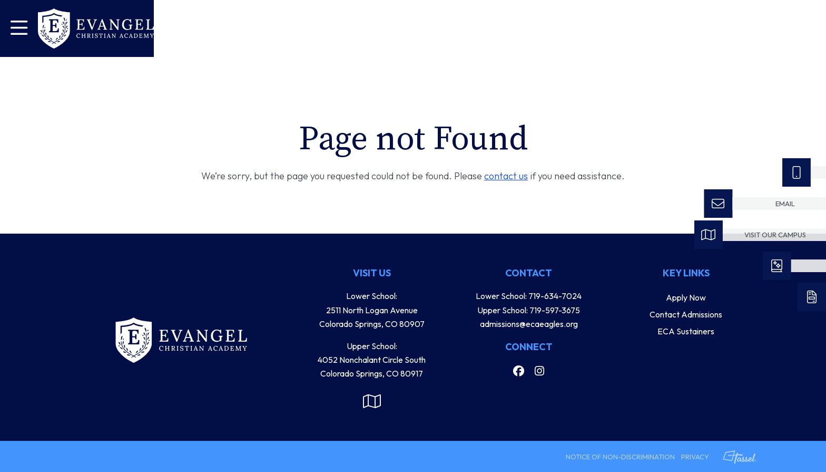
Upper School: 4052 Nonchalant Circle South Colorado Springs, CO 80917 (372, 360)
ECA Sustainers (685, 331)
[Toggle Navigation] (19, 28)
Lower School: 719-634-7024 (529, 296)
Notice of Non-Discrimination (620, 456)
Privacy (695, 456)
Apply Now (686, 297)
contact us (506, 176)
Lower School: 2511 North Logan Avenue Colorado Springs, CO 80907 (372, 310)
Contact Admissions (686, 314)
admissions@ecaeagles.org (529, 324)
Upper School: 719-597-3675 (528, 310)
